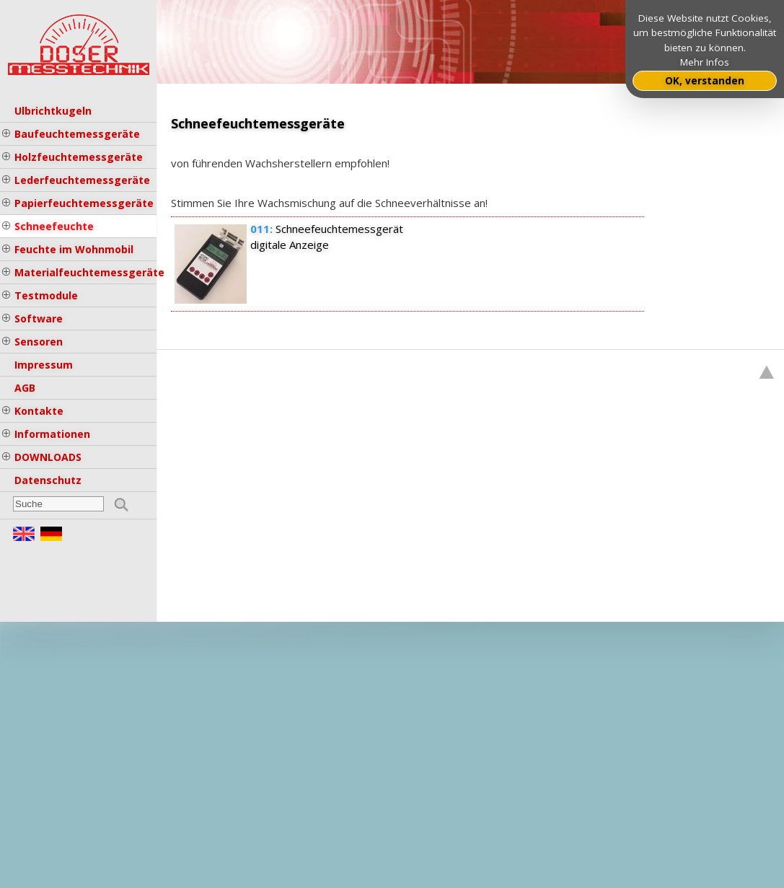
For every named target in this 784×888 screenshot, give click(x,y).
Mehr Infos (704, 62)
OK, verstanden (704, 80)
